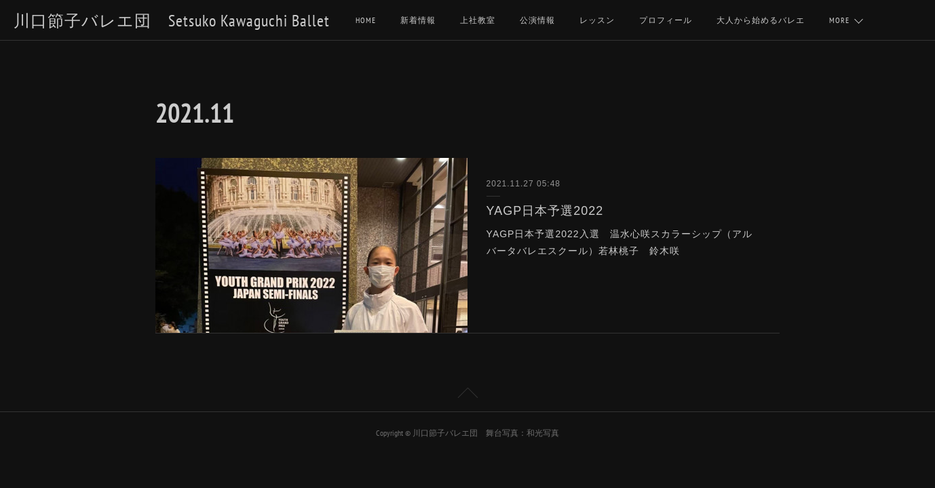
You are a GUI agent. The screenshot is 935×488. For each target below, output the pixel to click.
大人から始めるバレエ (761, 20)
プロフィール (665, 20)
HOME (366, 20)
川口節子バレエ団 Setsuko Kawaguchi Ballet (172, 20)
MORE (839, 20)
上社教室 (477, 20)
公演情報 (537, 20)
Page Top (467, 395)
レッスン (597, 20)
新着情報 (418, 20)
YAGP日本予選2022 (545, 211)
